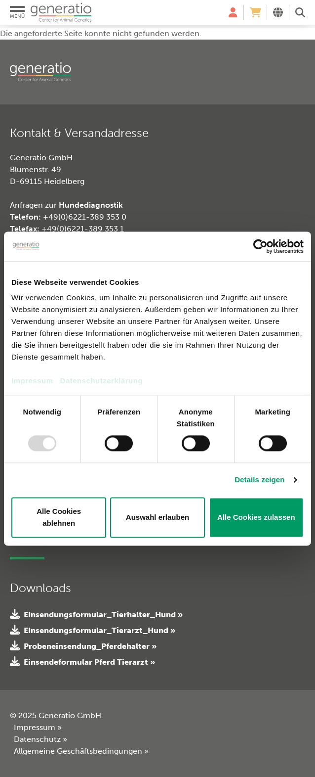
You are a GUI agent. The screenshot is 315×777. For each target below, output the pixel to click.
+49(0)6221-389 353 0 (84, 217)
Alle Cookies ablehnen (59, 517)
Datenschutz (40, 739)
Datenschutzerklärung (101, 380)
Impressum (32, 380)
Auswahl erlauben (157, 517)
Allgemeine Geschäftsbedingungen (81, 751)
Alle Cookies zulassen (256, 517)
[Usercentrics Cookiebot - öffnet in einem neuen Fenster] (260, 246)
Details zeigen (259, 480)
